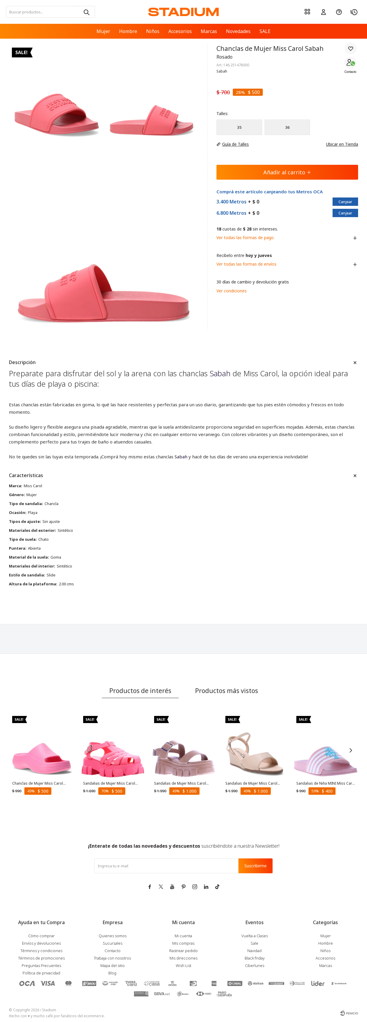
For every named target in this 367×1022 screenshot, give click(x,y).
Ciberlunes (254, 965)
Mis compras (183, 943)
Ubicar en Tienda (339, 144)
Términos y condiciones (41, 950)
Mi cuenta (183, 935)
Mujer (103, 31)
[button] (86, 12)
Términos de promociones (41, 958)
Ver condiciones (231, 291)
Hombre (128, 31)
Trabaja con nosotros (112, 958)
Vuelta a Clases (254, 935)
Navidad (254, 950)
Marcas (209, 31)
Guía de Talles (235, 144)
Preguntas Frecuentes (41, 965)
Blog (112, 973)
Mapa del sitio (112, 965)
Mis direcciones (183, 958)
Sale (254, 943)
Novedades (238, 31)
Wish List (183, 965)
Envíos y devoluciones (41, 943)
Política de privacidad (41, 973)
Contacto (350, 71)
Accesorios (180, 31)
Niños (152, 31)
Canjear (345, 201)
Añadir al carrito (287, 172)
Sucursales (112, 943)
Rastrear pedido (183, 950)
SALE (265, 31)
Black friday (255, 958)
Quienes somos (112, 935)
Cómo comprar (41, 935)
